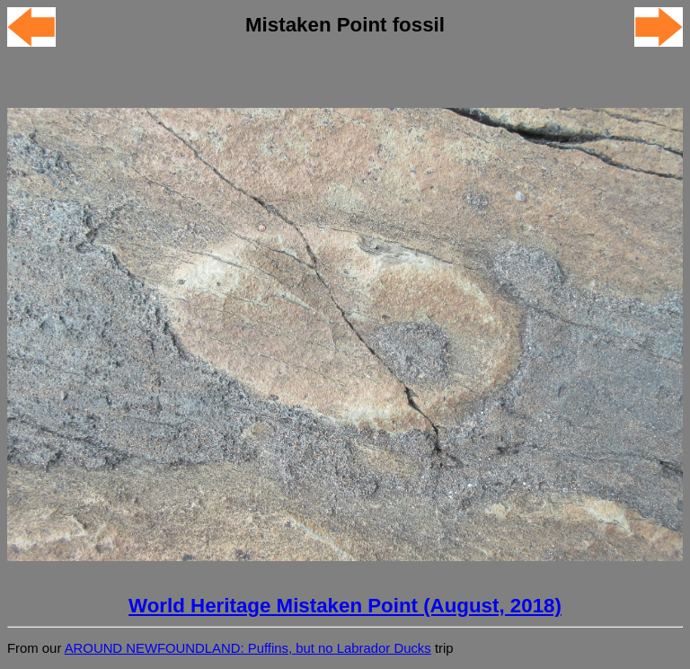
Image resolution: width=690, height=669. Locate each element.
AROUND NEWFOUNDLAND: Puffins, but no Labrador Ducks (248, 648)
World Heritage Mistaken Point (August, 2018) (345, 605)
